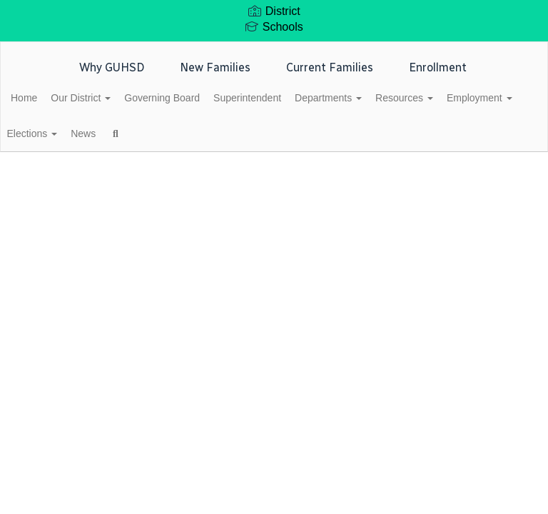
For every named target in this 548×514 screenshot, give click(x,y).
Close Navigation (309, 139)
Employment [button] (65, 133)
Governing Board (200, 98)
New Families (215, 67)
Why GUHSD (111, 67)
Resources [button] (465, 98)
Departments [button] (381, 98)
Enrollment (438, 67)
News (203, 133)
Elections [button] (145, 133)
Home (46, 98)
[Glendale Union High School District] (274, 51)
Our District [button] (111, 98)
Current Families (329, 67)
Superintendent (293, 98)
